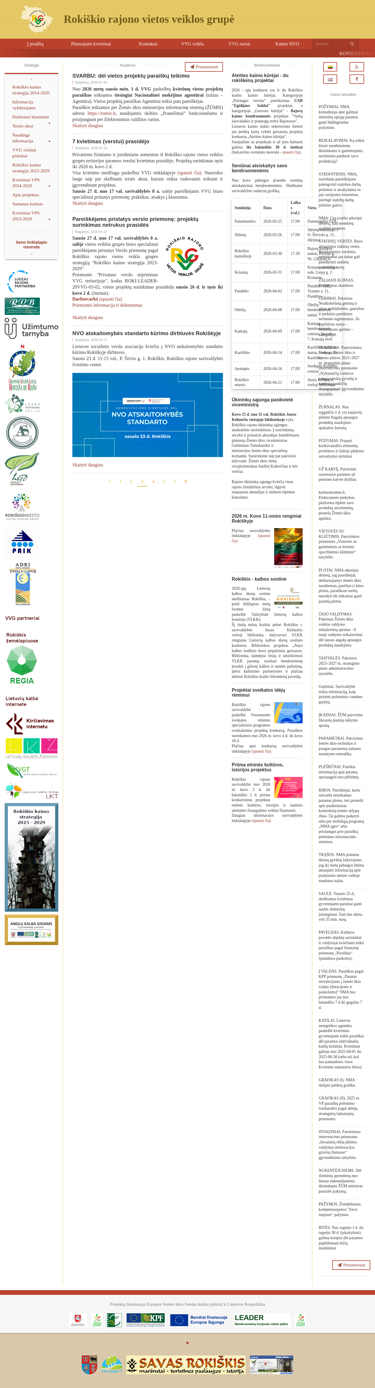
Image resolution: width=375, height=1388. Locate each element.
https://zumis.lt (102, 113)
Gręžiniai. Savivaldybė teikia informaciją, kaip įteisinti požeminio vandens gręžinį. (341, 694)
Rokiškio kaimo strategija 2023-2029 (31, 167)
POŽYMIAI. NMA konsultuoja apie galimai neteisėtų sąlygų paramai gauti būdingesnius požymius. (338, 117)
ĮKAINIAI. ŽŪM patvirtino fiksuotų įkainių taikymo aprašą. (341, 720)
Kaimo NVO (287, 43)
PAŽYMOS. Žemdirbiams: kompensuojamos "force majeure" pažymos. (340, 1209)
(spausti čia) (189, 172)
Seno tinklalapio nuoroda (31, 244)
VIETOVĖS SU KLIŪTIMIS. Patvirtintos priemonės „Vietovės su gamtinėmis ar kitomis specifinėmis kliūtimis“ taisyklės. (339, 544)
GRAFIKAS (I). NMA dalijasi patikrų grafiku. (337, 1082)
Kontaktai (148, 43)
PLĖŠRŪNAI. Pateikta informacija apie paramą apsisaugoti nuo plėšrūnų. (339, 772)
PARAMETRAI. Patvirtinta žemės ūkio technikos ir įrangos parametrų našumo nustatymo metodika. (341, 746)
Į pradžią (35, 43)
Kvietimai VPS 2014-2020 (31, 182)
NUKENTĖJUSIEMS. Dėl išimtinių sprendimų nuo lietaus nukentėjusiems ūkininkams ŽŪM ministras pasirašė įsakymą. (341, 1180)
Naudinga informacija (31, 137)
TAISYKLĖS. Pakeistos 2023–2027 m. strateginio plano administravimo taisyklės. (339, 666)
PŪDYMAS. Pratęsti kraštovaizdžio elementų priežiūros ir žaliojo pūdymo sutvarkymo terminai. (341, 448)
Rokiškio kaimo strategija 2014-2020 (31, 89)
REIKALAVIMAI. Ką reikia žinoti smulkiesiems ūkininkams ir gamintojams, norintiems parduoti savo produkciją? (341, 150)
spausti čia (290, 152)
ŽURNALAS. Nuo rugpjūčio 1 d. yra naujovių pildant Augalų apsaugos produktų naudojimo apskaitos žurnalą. (340, 417)
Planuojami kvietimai (91, 43)
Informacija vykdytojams (24, 104)
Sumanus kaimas (27, 203)
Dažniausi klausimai (31, 118)
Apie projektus (25, 194)
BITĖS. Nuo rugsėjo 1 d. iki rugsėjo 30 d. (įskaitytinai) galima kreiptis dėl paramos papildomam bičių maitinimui (341, 1238)
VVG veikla (192, 43)
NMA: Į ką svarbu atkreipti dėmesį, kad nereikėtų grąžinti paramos (340, 223)
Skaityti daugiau (87, 125)
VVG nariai (239, 43)
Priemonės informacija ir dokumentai (107, 305)
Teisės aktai (22, 125)
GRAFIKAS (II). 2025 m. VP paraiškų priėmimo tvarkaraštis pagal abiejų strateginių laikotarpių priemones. (339, 1108)
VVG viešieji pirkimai (24, 152)
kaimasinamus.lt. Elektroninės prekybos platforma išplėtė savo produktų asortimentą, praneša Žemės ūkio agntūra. (336, 505)
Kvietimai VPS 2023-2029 (31, 215)
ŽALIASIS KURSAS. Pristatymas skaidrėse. (336, 283)
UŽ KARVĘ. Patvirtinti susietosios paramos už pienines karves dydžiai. (338, 474)
